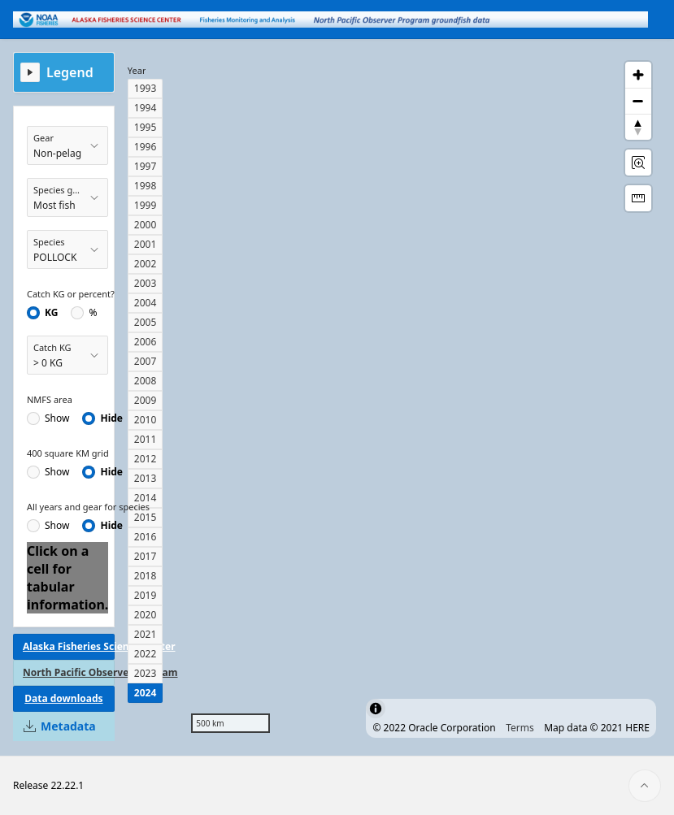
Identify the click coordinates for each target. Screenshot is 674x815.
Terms (520, 728)
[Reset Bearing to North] (638, 127)
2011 (145, 439)
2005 (145, 322)
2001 (145, 244)
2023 (145, 673)
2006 (145, 342)
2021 (145, 634)
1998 (145, 186)
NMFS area (49, 399)
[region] (421, 397)
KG (51, 312)
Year (137, 70)
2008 (145, 381)
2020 (145, 615)
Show (57, 418)
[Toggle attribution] (375, 708)
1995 (145, 127)
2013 (145, 478)
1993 (145, 88)
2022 (145, 654)
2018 (145, 576)
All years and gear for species (88, 507)
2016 (145, 537)
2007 (145, 361)
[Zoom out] (638, 101)
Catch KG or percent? (71, 294)
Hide (111, 418)
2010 (145, 420)
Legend (69, 72)
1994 (145, 108)
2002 (145, 264)
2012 (145, 459)
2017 (145, 556)
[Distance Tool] (638, 198)
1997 (145, 166)
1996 (145, 147)
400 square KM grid (68, 453)
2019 (145, 595)
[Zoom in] (638, 75)
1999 (145, 205)
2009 (145, 400)
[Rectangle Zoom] (638, 163)
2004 (145, 303)
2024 (145, 693)
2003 (145, 283)
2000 (145, 225)
